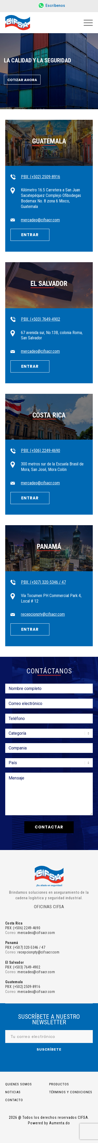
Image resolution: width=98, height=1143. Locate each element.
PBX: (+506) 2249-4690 (40, 450)
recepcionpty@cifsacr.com (43, 614)
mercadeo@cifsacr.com (40, 219)
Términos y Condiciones (71, 1092)
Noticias (13, 1092)
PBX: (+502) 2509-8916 (40, 176)
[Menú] (85, 22)
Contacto (14, 1100)
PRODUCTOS (59, 1084)
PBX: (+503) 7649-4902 (40, 319)
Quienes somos (18, 1084)
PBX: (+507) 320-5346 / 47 (43, 582)
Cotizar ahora (22, 79)
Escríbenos (55, 5)
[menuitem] (50, 5)
